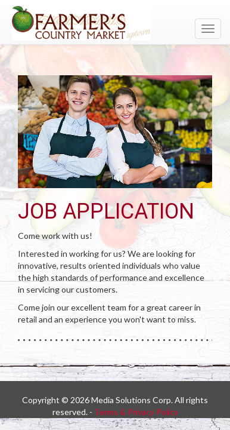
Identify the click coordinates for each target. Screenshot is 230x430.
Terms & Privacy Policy (136, 412)
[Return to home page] (115, 23)
